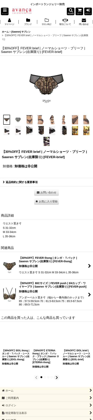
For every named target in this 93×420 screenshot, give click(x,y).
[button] (5, 11)
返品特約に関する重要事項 (20, 182)
